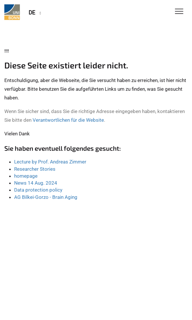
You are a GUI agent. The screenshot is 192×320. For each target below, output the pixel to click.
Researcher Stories (34, 169)
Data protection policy (38, 190)
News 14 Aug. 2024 (35, 183)
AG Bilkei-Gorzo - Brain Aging (45, 197)
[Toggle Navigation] (179, 12)
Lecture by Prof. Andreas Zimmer (50, 162)
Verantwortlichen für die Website (68, 120)
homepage (26, 176)
